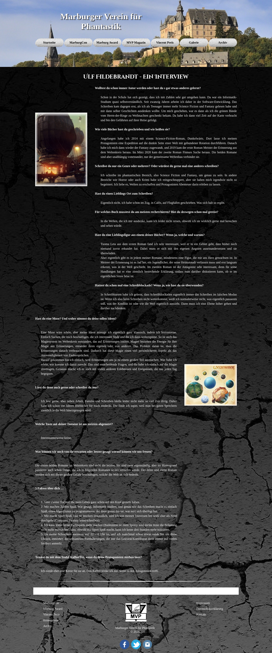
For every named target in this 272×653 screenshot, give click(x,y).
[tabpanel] (166, 198)
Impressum (203, 603)
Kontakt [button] (201, 614)
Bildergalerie (50, 620)
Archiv (47, 626)
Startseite (49, 42)
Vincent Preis (51, 614)
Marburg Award (53, 608)
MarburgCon (51, 603)
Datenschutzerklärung (209, 608)
